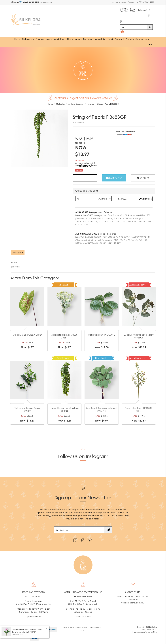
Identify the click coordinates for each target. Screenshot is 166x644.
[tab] (18, 252)
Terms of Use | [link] (68, 627)
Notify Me (114, 177)
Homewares (74, 38)
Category (28, 38)
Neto (155, 632)
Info (95, 165)
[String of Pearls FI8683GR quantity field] (85, 177)
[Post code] (124, 198)
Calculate (145, 198)
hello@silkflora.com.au (132, 602)
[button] (143, 177)
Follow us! (143, 10)
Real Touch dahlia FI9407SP (24, 632)
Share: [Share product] (124, 134)
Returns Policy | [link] (96, 627)
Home (17, 38)
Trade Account (116, 38)
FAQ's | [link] (83, 630)
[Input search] (133, 27)
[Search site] (150, 27)
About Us (101, 38)
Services (88, 38)
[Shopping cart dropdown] (122, 32)
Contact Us (133, 2)
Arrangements (44, 38)
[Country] (104, 198)
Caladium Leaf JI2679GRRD (27, 334)
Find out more (46, 2)
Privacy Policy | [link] (81, 627)
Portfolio (130, 38)
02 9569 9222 (146, 1)
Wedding (60, 38)
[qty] (83, 198)
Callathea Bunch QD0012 (101, 334)
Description (18, 252)
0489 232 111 (141, 596)
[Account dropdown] (119, 2)
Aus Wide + (127, 9)
